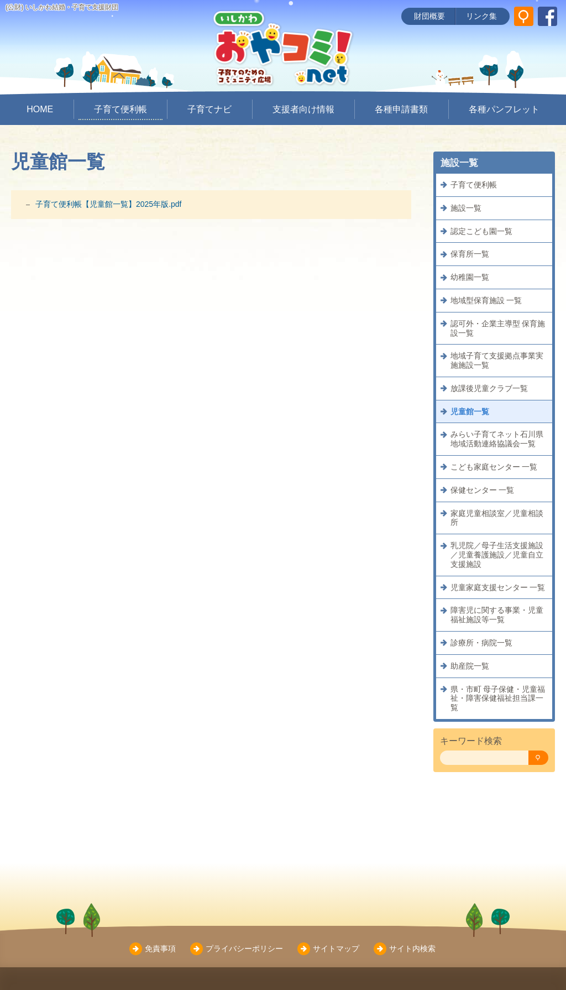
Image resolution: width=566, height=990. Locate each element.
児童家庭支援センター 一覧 (498, 587)
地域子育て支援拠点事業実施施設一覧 (496, 360)
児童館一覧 (469, 411)
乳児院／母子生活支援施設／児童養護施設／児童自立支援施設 (496, 555)
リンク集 (481, 16)
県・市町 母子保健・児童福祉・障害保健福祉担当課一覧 (498, 698)
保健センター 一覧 (482, 490)
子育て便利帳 (120, 109)
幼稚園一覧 (469, 277)
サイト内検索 (412, 948)
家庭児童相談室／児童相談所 (496, 518)
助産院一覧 (469, 665)
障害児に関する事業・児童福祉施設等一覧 (496, 615)
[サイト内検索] (523, 16)
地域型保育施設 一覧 (486, 300)
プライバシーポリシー (244, 948)
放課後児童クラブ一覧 (489, 388)
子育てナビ (209, 109)
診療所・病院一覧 (481, 642)
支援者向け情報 (303, 109)
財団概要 (429, 16)
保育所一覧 (469, 253)
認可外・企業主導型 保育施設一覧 (498, 328)
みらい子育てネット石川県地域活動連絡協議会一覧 (496, 439)
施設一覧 (465, 208)
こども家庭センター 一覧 (494, 466)
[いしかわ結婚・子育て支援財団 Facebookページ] (547, 16)
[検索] (538, 758)
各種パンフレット (504, 109)
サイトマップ (336, 948)
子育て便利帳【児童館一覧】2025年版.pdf (108, 204)
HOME (40, 109)
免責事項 (160, 948)
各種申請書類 (401, 109)
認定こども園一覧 (481, 231)
